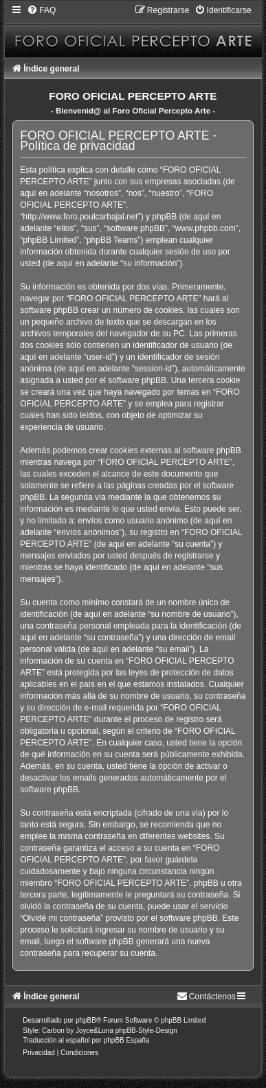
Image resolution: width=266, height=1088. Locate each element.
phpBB (86, 1020)
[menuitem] (41, 10)
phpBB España (127, 1040)
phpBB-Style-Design (146, 1030)
